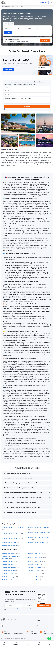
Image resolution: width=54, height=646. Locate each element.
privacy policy (28, 109)
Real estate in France (34, 574)
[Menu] (52, 2)
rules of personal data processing (17, 109)
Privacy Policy (39, 628)
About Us (38, 623)
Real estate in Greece (34, 571)
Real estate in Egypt (34, 580)
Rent (11, 23)
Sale (5, 23)
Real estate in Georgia (8, 577)
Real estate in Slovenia (9, 580)
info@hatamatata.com (48, 633)
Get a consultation (44, 605)
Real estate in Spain (8, 561)
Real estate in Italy (7, 564)
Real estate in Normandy (9, 545)
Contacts (38, 620)
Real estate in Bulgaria (9, 553)
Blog (37, 618)
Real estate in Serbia (34, 577)
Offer (37, 625)
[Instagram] (2, 626)
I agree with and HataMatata (21, 109)
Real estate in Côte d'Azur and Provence (14, 527)
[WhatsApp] (49, 638)
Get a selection (27, 106)
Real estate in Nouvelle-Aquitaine (12, 538)
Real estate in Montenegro (36, 553)
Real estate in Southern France (11, 533)
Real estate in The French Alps (37, 542)
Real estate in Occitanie (9, 542)
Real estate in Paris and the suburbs (38, 527)
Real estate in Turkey (34, 564)
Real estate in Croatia (8, 571)
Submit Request (43, 2)
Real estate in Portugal (34, 561)
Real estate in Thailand (34, 567)
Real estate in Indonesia (35, 557)
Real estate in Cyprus (8, 567)
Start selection (44, 40)
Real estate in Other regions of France (39, 532)
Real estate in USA (7, 574)
